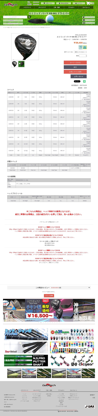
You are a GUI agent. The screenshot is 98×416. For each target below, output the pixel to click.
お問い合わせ (87, 22)
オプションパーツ (73, 398)
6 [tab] (50, 322)
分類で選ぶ (49, 393)
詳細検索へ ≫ (13, 19)
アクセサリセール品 (61, 405)
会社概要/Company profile (9, 394)
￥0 (90, 3)
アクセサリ (71, 6)
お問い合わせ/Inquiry (8, 403)
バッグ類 (61, 393)
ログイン (78, 3)
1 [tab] (38, 322)
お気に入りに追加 (75, 71)
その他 (61, 403)
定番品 (49, 395)
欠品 (93, 397)
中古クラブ (37, 400)
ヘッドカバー (61, 395)
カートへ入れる (75, 62)
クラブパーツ (27, 6)
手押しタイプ (73, 395)
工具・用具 (57, 6)
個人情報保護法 (7, 406)
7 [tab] (52, 322)
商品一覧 (10, 26)
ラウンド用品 (61, 396)
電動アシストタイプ (73, 396)
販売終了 (92, 394)
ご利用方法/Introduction (9, 396)
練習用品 (61, 400)
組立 (75, 66)
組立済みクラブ (36, 396)
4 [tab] (45, 322)
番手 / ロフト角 (68, 51)
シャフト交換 (36, 395)
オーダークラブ (36, 393)
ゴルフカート (86, 6)
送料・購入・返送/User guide (10, 398)
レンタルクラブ (36, 398)
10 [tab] (59, 322)
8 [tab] (55, 322)
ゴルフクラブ (42, 6)
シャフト (24, 395)
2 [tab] (41, 322)
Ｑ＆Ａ (86, 19)
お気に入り (48, 3)
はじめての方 (87, 16)
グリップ (24, 396)
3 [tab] (43, 322)
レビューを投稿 (49, 294)
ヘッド (24, 393)
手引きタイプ (73, 393)
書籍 (61, 402)
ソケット (24, 398)
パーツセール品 (24, 400)
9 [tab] (57, 322)
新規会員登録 (63, 3)
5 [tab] (48, 322)
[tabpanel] (49, 309)
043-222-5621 (36, 3)
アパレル (61, 398)
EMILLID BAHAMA (81, 34)
